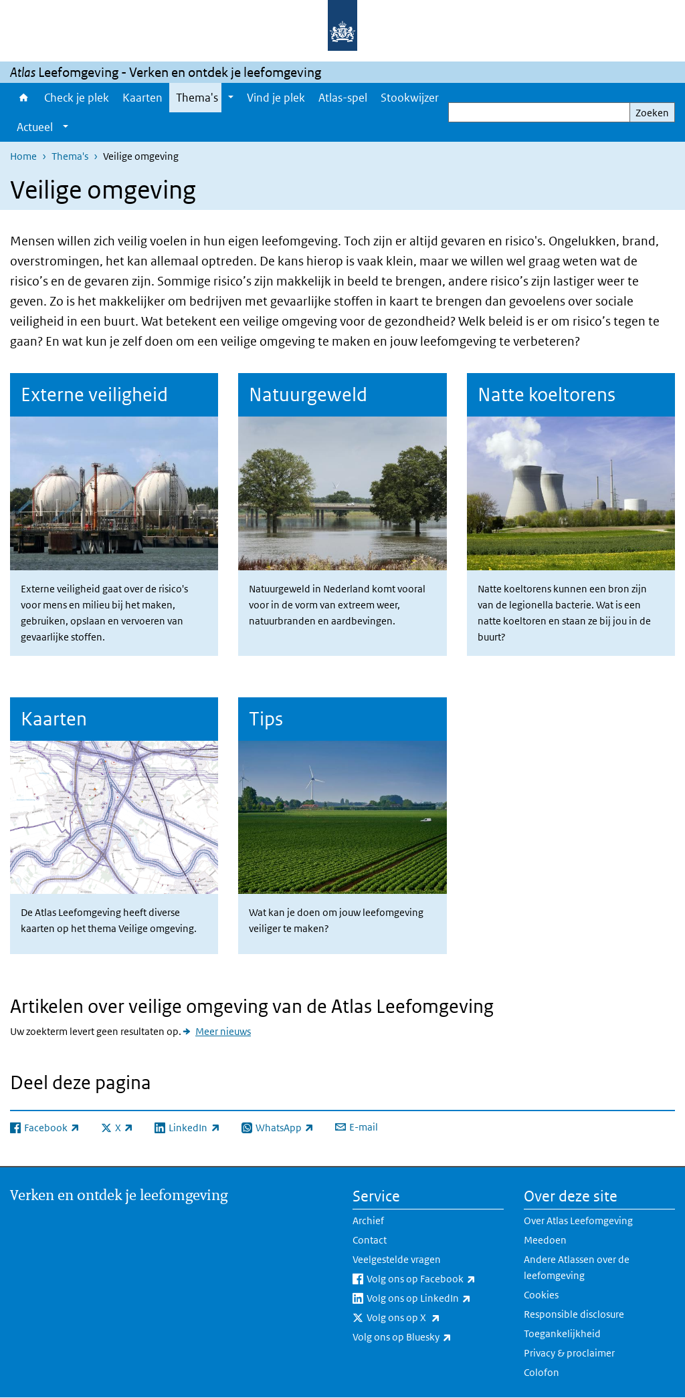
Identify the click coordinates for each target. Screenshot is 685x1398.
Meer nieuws (223, 1031)
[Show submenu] (230, 97)
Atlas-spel (342, 97)
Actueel (35, 127)
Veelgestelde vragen (397, 1259)
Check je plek (76, 97)
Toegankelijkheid (562, 1333)
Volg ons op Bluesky (428, 1337)
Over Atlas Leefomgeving (578, 1220)
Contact (370, 1240)
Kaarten (142, 97)
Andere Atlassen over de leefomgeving (576, 1267)
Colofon (541, 1372)
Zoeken (652, 112)
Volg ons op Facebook (435, 1279)
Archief (368, 1220)
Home (23, 97)
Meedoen (545, 1240)
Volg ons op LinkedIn (435, 1298)
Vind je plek (276, 97)
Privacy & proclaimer (569, 1353)
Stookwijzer (410, 97)
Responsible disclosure (574, 1314)
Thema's (197, 97)
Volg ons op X (433, 1318)
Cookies (541, 1294)
